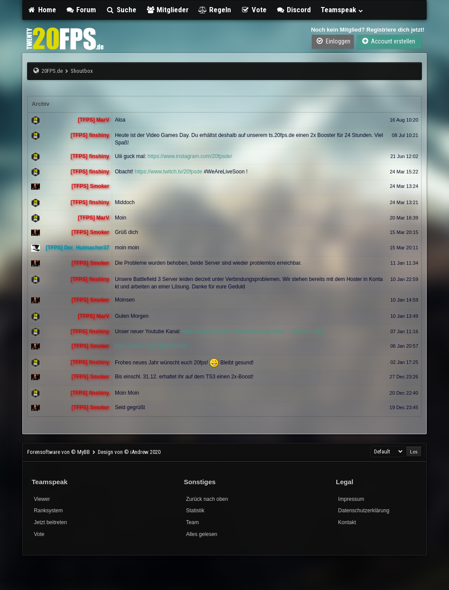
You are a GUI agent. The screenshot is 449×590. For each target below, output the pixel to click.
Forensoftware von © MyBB (59, 452)
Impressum (351, 499)
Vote (254, 9)
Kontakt (347, 522)
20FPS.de (52, 71)
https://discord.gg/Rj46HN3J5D (151, 346)
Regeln (214, 9)
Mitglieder (167, 9)
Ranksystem (48, 510)
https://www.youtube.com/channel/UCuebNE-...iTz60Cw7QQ (252, 331)
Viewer (42, 499)
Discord (293, 9)
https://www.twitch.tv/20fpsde (168, 172)
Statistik (195, 510)
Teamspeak (342, 9)
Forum (81, 9)
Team (192, 522)
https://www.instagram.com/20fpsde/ (190, 156)
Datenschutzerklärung (363, 510)
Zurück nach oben (207, 499)
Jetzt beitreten (50, 522)
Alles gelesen (201, 534)
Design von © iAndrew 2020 (129, 452)
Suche (121, 9)
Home (41, 9)
